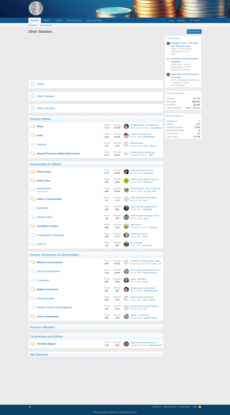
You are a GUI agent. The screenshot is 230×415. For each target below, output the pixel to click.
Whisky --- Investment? (140, 315)
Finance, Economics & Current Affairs (54, 254)
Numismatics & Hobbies (45, 164)
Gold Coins (43, 180)
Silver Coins (44, 171)
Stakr (151, 155)
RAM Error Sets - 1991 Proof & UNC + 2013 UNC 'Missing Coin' (157, 188)
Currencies (43, 280)
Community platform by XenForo (115, 412)
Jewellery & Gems (47, 226)
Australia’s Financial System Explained (146, 261)
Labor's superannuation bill (141, 297)
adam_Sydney (193, 107)
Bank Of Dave (136, 243)
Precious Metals (40, 119)
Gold (40, 135)
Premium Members (42, 327)
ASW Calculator (74, 20)
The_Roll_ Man (149, 191)
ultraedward (148, 182)
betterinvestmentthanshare (160, 345)
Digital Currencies (47, 289)
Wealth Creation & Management (54, 307)
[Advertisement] (95, 56)
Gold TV (41, 244)
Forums (35, 20)
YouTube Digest (46, 343)
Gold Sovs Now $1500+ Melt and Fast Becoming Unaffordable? (157, 179)
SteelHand (147, 209)
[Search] (195, 20)
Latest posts (173, 38)
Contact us (156, 407)
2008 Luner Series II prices (141, 170)
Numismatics (44, 188)
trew (145, 200)
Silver (40, 126)
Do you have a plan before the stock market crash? (152, 270)
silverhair (153, 227)
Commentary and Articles (46, 336)
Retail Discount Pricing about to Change (147, 342)
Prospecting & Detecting (50, 235)
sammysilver (149, 173)
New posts (32, 25)
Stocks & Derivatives (48, 271)
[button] (51, 20)
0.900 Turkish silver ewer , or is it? (144, 216)
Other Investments (48, 316)
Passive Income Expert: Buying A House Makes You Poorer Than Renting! (161, 306)
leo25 (145, 282)
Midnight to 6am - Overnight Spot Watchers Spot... (151, 125)
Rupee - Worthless (138, 279)
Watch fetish (135, 225)
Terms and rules (170, 407)
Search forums (46, 25)
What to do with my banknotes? (143, 207)
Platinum (41, 144)
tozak (146, 218)
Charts (59, 20)
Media (46, 20)
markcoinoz (147, 245)
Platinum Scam (136, 143)
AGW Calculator (94, 20)
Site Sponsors (39, 354)
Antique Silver (44, 217)
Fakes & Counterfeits (49, 199)
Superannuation (45, 298)
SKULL (145, 236)
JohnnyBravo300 (157, 128)
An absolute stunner (138, 234)
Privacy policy (185, 407)
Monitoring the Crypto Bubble (142, 288)
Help (195, 407)
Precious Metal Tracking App (142, 152)
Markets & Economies (50, 262)
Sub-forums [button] (42, 191)
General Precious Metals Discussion (58, 153)
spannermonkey (150, 273)
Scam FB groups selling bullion (143, 197)
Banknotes (43, 208)
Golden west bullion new (140, 134)
